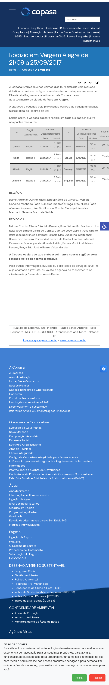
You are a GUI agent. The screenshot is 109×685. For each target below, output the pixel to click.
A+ (79, 82)
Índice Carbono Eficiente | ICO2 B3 (37, 596)
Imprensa (93, 32)
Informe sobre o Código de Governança (34, 470)
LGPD (18, 36)
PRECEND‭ (15, 541)
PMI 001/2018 (17, 558)
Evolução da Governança (25, 428)
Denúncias (51, 28)
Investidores (91, 28)
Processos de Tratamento (26, 550)
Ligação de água (19, 499)
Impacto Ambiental (27, 617)
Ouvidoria (23, 28)
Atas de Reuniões (20, 449)
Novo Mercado (18, 432)
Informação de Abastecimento (29, 495)
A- (90, 82)
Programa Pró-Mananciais (31, 584)
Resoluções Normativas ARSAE (29, 402)
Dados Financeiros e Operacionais (31, 390)
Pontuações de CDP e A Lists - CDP (38, 588)
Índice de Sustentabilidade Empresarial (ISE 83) (45, 592)
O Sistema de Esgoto (22, 546)
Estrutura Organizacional (25, 444)
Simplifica (37, 28)
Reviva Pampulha (77, 36)
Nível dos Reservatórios (24, 503)
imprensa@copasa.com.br (40, 340)
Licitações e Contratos (70, 32)
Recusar (97, 677)
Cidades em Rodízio (21, 508)
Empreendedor (33, 36)
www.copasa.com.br (73, 340)
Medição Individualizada (24, 525)
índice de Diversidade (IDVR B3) (35, 600)
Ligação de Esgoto (21, 537)
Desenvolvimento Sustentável (28, 406)
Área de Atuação (20, 377)
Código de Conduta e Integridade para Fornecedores (43, 457)
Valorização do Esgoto (24, 554)
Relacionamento (70, 28)
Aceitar (79, 677)
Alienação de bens (41, 32)
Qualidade (15, 516)
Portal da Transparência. (25, 398)
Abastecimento (19, 491)
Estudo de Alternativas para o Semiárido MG (38, 520)
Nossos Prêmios (19, 385)
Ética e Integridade (21, 453)
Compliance (20, 32)
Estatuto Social (19, 440)
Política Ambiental (26, 579)
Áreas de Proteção (27, 613)
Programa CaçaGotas (23, 512)
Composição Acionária (23, 436)
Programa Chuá (55, 36)
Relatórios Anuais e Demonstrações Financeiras (39, 411)
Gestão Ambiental (26, 575)
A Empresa (16, 373)
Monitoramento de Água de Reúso (37, 622)
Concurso (15, 394)
